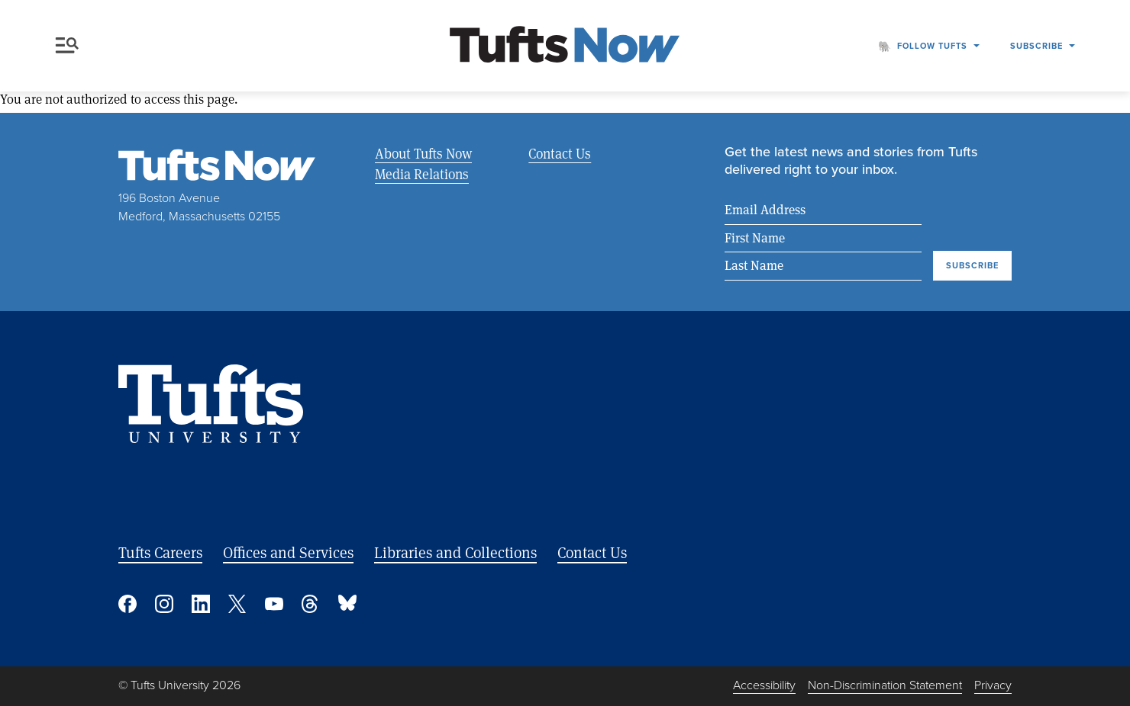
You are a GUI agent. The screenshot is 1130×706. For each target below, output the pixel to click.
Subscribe (1036, 46)
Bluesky (347, 604)
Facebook (127, 604)
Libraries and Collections (455, 553)
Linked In (201, 604)
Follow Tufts (932, 46)
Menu (67, 45)
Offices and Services (288, 553)
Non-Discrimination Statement (885, 686)
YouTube (274, 604)
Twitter (237, 604)
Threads (311, 604)
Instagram (164, 604)
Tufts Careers (160, 553)
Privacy (993, 686)
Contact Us (559, 153)
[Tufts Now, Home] (565, 46)
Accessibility (764, 686)
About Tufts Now (423, 153)
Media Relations (422, 174)
